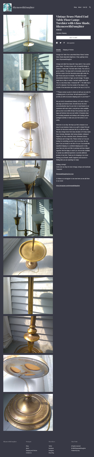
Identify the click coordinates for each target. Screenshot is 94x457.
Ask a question (70, 43)
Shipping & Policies (68, 50)
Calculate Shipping (61, 33)
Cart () (85, 7)
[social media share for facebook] (57, 43)
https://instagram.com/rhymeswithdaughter (68, 186)
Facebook (51, 448)
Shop (75, 7)
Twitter (50, 446)
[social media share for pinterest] (64, 43)
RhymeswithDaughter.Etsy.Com (65, 174)
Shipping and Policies (31, 450)
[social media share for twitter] (61, 43)
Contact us (29, 453)
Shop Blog (51, 453)
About (79, 7)
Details (58, 50)
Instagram (51, 450)
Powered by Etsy (75, 450)
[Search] (90, 7)
